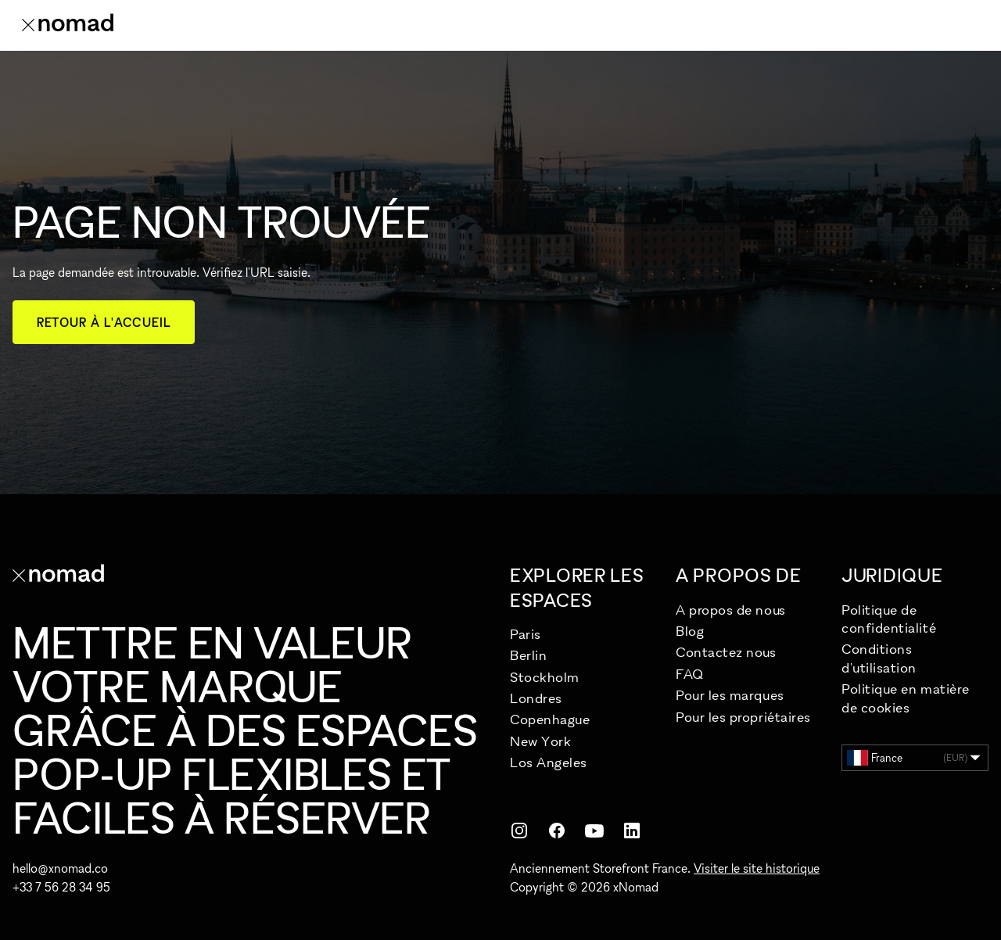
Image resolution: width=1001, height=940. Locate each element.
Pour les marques (730, 695)
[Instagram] (519, 830)
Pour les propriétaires (743, 717)
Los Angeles (548, 762)
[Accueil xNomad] (67, 25)
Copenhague (550, 719)
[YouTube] (594, 830)
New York (540, 741)
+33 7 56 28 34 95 (61, 887)
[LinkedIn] (631, 830)
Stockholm (544, 677)
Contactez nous (726, 652)
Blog (690, 630)
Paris (525, 634)
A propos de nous (731, 609)
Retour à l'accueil (103, 322)
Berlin (528, 655)
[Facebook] (556, 830)
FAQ (690, 674)
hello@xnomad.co (60, 868)
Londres (536, 698)
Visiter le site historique (757, 868)
